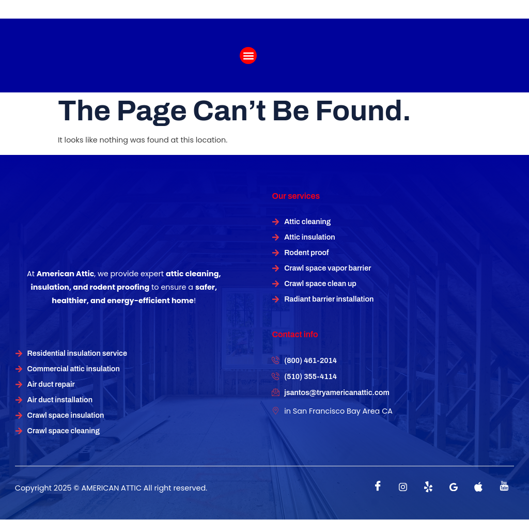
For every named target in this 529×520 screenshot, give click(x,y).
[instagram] (403, 487)
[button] (248, 55)
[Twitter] (428, 487)
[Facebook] (377, 487)
